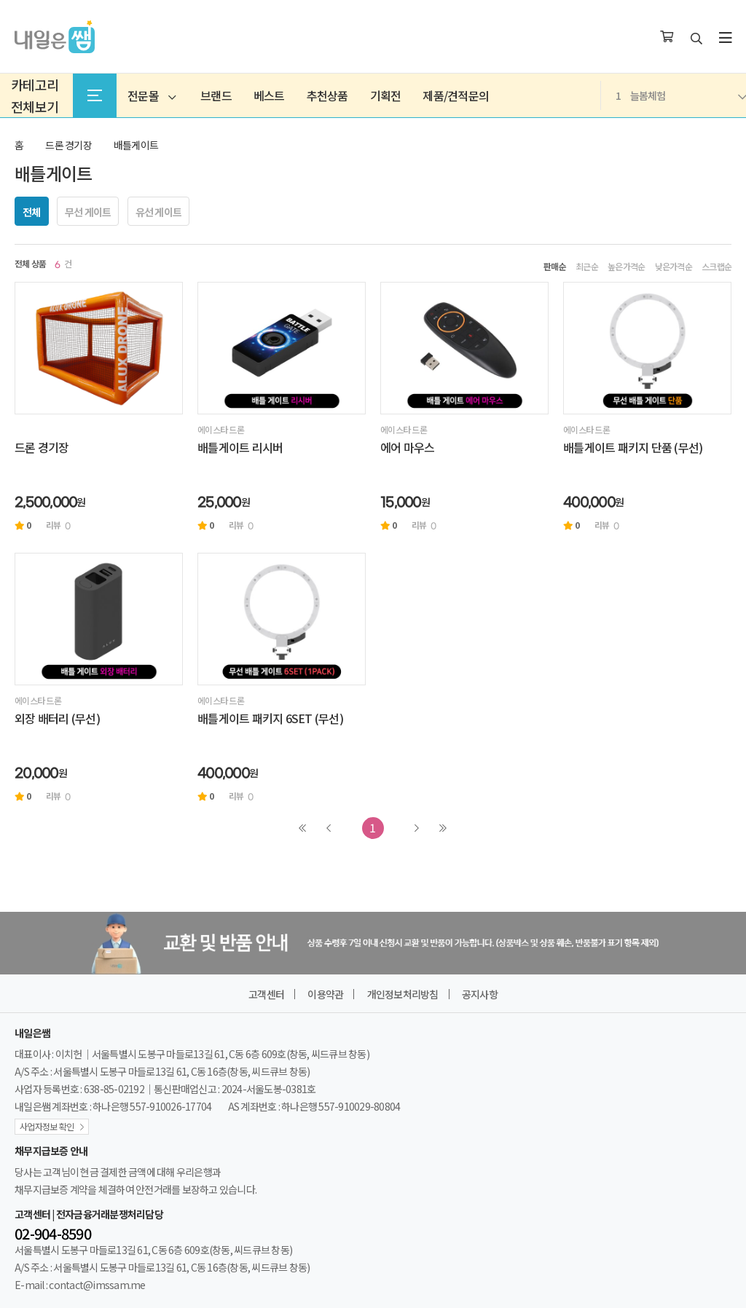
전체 (32, 212)
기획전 (385, 95)
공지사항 (480, 994)
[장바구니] (667, 37)
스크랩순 (716, 266)
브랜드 (216, 95)
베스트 (269, 95)
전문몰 (151, 95)
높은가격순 (626, 266)
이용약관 (325, 994)
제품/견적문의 (456, 95)
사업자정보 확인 (47, 1126)
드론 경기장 (68, 145)
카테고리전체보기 (34, 95)
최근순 (587, 266)
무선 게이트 (88, 212)
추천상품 (327, 95)
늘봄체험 (681, 95)
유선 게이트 (159, 212)
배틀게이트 (136, 145)
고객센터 (266, 994)
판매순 (554, 266)
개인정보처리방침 (403, 994)
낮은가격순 (673, 266)
